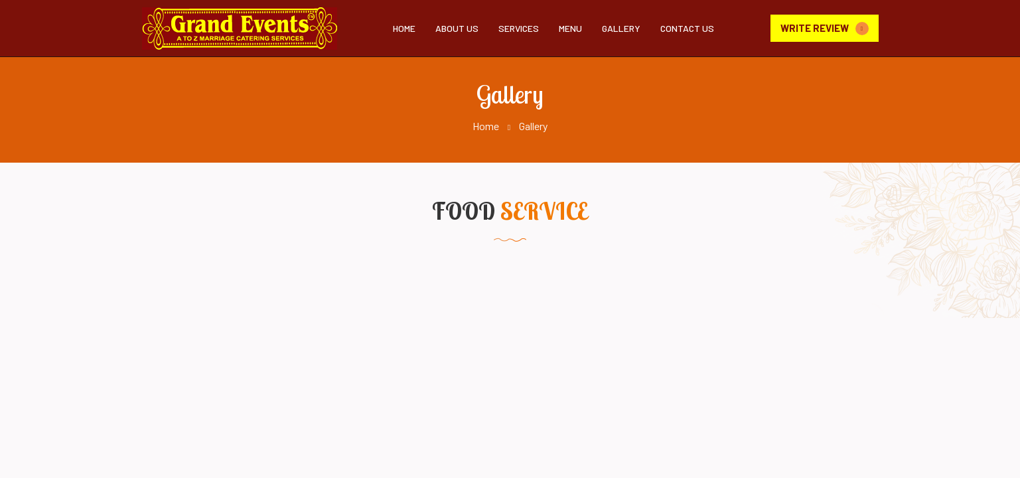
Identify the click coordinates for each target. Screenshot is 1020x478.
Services (518, 28)
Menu (570, 28)
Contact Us (687, 28)
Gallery (621, 28)
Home (404, 28)
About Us (456, 28)
